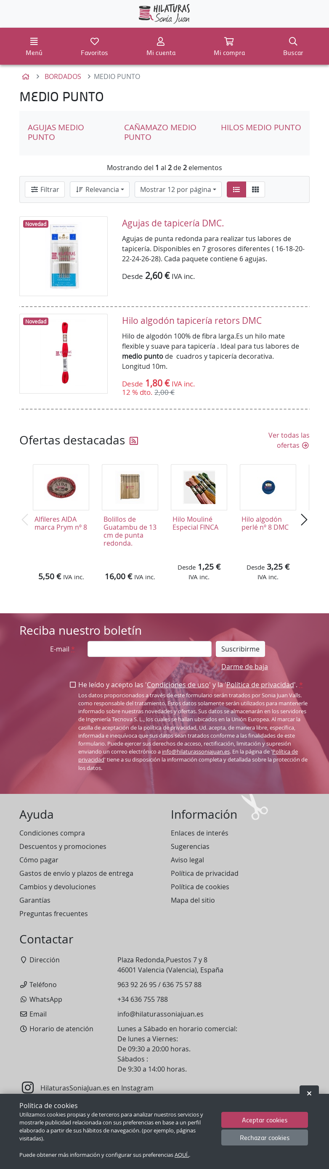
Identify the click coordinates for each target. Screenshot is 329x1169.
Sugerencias (190, 846)
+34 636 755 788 (142, 999)
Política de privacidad (260, 684)
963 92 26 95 (137, 984)
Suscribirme (240, 649)
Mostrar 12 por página (175, 189)
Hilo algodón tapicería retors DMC (192, 320)
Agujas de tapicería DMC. (173, 223)
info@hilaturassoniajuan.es (196, 751)
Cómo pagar (38, 859)
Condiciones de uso (178, 684)
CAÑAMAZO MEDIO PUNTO (160, 132)
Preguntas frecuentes (53, 913)
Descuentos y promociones (62, 846)
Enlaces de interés (199, 833)
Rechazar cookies (265, 1137)
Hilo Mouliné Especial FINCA (195, 523)
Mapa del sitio (193, 900)
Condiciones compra (52, 833)
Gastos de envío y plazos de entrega (76, 873)
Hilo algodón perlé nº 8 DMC (265, 523)
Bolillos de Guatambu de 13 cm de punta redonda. (130, 531)
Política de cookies (200, 886)
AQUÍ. (182, 1154)
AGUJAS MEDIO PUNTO (56, 132)
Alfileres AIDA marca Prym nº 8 (60, 523)
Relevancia (97, 189)
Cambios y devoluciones (57, 886)
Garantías (34, 900)
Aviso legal (187, 859)
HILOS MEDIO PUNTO (261, 127)
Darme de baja (244, 666)
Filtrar (44, 189)
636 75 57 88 (182, 984)
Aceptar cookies (265, 1119)
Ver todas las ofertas (289, 440)
